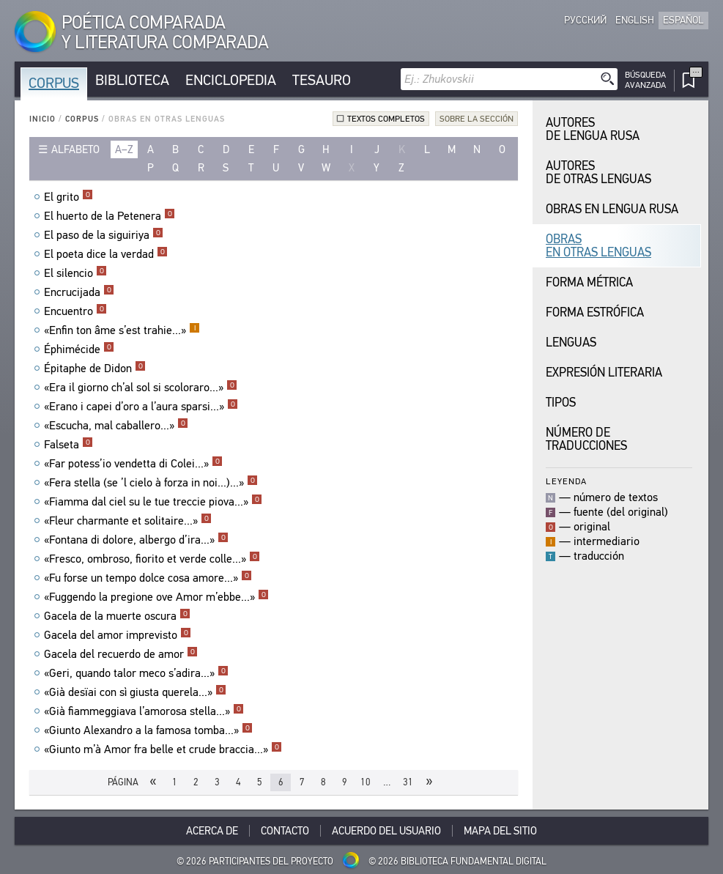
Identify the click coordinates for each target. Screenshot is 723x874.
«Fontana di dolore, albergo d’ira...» (136, 540)
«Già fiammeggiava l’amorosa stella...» (144, 711)
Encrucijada (79, 292)
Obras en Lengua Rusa (612, 209)
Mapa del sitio (500, 830)
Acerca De (212, 830)
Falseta (68, 444)
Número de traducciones (586, 439)
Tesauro (321, 80)
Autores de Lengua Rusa (592, 129)
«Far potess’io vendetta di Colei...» (133, 463)
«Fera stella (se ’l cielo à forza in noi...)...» (151, 482)
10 (365, 782)
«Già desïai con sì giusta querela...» (135, 692)
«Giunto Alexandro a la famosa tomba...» (148, 730)
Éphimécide (79, 349)
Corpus (54, 83)
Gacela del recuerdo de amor (121, 654)
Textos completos (386, 119)
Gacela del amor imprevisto (117, 635)
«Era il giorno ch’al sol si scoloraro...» (140, 387)
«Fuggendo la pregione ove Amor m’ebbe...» (156, 597)
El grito (68, 197)
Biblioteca (132, 80)
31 (408, 782)
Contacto (285, 830)
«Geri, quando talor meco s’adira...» (136, 673)
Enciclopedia (230, 80)
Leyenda (566, 481)
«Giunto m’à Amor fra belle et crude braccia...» (163, 749)
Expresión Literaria (604, 372)
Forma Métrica (589, 282)
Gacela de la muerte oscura (117, 616)
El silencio (75, 273)
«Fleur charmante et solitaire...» (128, 520)
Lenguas (571, 342)
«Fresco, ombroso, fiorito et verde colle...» (152, 559)
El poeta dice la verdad (106, 254)
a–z (124, 149)
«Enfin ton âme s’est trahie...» (122, 330)
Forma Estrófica (595, 312)
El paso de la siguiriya (103, 235)
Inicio (42, 119)
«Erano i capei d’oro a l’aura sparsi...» (141, 406)
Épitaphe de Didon (95, 368)
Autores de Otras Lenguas (598, 172)
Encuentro (75, 311)
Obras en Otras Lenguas (598, 246)
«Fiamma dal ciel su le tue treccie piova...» (153, 501)
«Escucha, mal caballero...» (116, 425)
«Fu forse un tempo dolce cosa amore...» (148, 578)
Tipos (561, 402)
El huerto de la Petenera (109, 216)
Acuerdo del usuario (386, 830)
